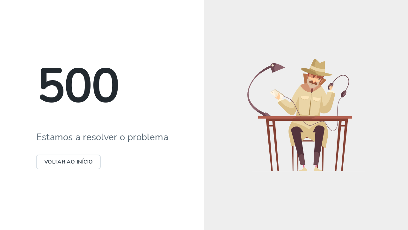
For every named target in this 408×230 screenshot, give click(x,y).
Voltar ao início (68, 161)
